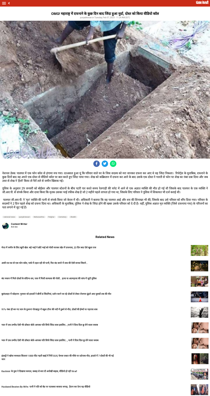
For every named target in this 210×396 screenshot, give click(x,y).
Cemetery (62, 217)
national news (9, 217)
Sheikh (73, 217)
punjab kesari (24, 217)
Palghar (51, 217)
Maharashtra (39, 217)
